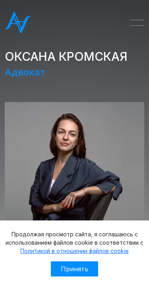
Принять (74, 269)
